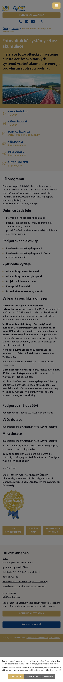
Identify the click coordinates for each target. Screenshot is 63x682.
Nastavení (48, 676)
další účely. (54, 664)
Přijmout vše (15, 676)
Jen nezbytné (32, 676)
